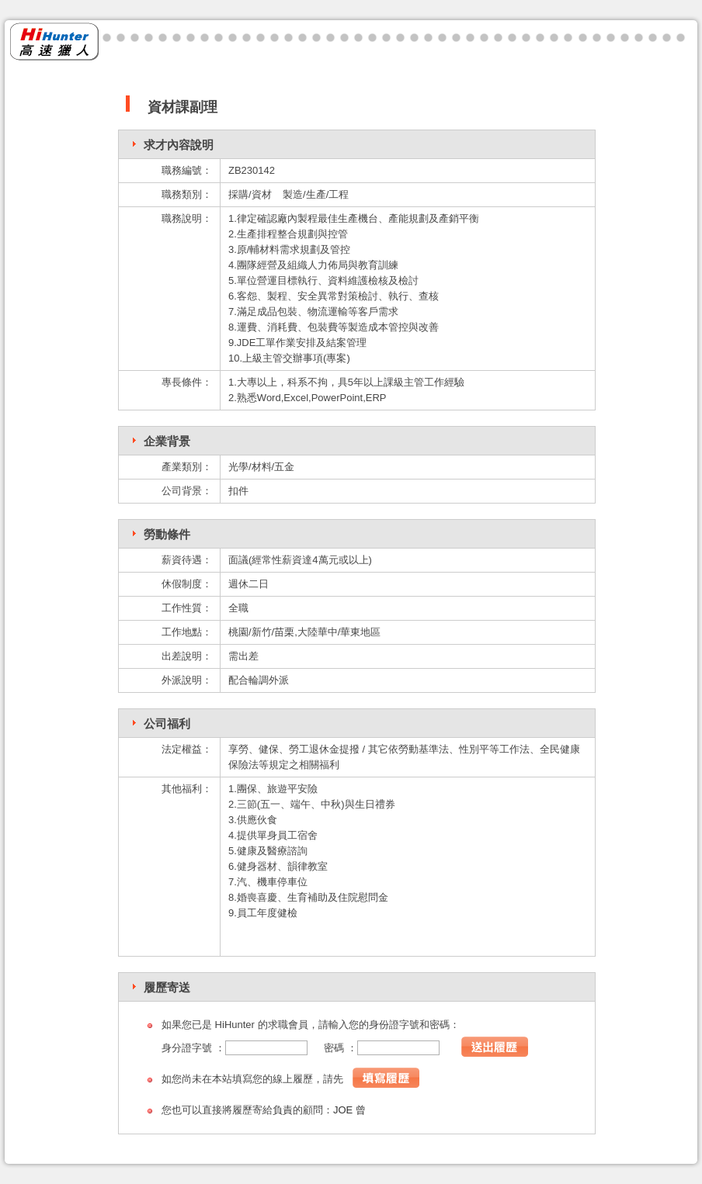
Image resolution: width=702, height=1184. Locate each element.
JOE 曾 (349, 1110)
